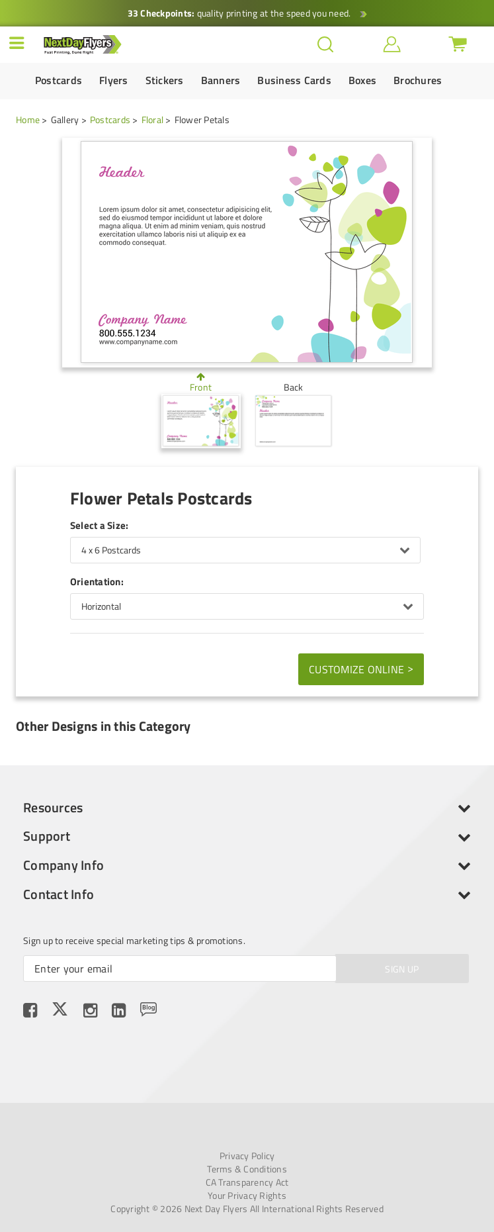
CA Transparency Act (247, 1182)
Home (28, 119)
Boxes (362, 80)
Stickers (164, 80)
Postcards (58, 80)
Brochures (417, 80)
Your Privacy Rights (247, 1195)
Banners (221, 80)
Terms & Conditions (247, 1169)
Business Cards (294, 80)
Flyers (113, 80)
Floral (153, 119)
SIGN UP (402, 969)
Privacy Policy (247, 1155)
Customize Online (361, 668)
